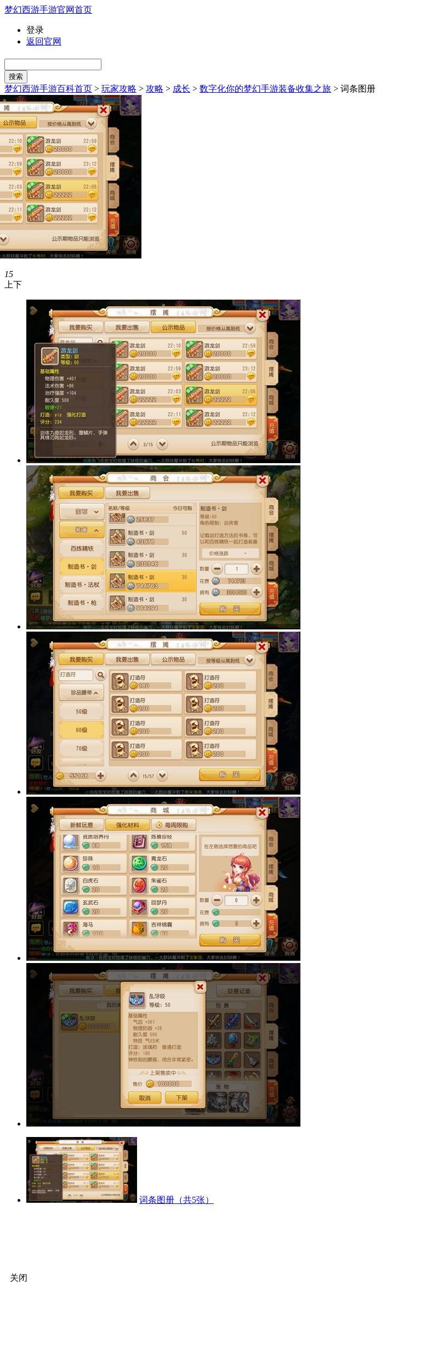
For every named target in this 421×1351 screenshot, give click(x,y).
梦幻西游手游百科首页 (48, 88)
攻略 (154, 88)
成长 (181, 88)
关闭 (18, 1277)
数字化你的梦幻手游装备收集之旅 (265, 88)
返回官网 (43, 41)
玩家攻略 (118, 88)
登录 (35, 30)
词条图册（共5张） (176, 1199)
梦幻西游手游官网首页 (48, 9)
